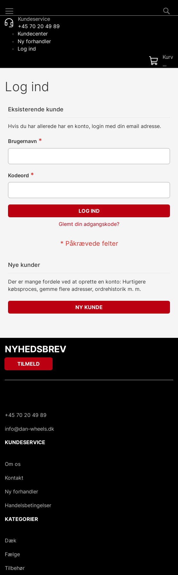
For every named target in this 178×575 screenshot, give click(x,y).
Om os (13, 464)
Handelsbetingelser (28, 505)
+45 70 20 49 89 (26, 415)
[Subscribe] (28, 363)
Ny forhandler (34, 41)
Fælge (12, 554)
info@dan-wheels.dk (29, 429)
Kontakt (14, 478)
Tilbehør (15, 568)
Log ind (27, 48)
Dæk (10, 540)
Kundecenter (33, 33)
